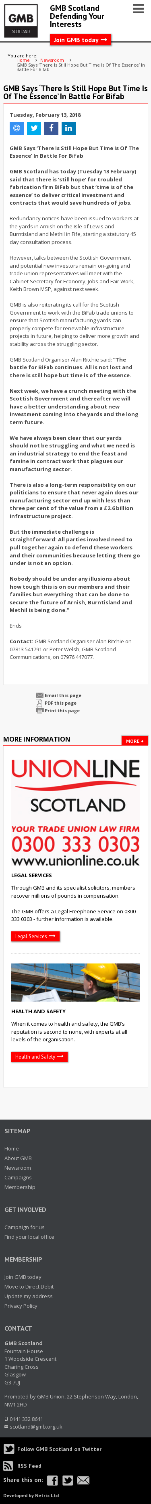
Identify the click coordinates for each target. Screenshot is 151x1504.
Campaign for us (24, 1227)
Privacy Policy (20, 1305)
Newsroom (17, 1167)
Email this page (63, 695)
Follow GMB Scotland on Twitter (59, 1449)
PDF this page (61, 703)
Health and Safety (38, 1011)
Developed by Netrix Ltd (31, 1495)
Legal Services (31, 875)
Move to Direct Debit (29, 1286)
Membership (19, 1187)
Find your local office (29, 1236)
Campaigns (18, 1177)
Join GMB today (76, 40)
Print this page (62, 710)
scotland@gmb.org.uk (36, 1426)
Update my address (28, 1296)
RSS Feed (29, 1465)
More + (135, 741)
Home (11, 1148)
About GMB (18, 1158)
